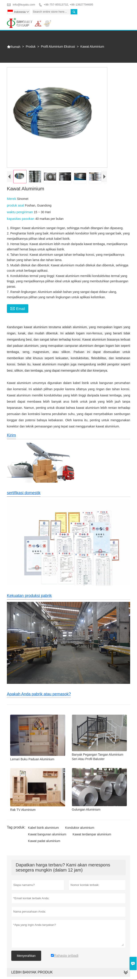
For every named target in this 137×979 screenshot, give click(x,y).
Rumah (13, 47)
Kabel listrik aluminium (43, 827)
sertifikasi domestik (24, 493)
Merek (12, 199)
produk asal (16, 205)
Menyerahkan (26, 956)
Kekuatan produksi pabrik (29, 595)
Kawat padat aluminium (44, 841)
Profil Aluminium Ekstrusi (58, 46)
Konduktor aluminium (79, 827)
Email (17, 308)
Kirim (11, 435)
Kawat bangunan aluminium (47, 834)
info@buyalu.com (24, 4)
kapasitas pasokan (21, 218)
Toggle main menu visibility (125, 20)
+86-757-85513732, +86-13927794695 (68, 4)
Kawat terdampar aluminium (92, 834)
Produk (30, 46)
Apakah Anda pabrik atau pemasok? (39, 694)
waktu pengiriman (20, 212)
